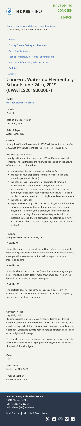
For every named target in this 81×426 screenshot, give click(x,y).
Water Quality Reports (19, 50)
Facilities (12, 68)
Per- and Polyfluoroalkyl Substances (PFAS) (29, 62)
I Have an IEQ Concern (62, 8)
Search (67, 17)
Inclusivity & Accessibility (34, 413)
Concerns (20, 25)
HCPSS (23, 11)
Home (9, 25)
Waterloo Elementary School (42, 25)
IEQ (38, 11)
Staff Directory (13, 413)
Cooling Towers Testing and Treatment (28, 45)
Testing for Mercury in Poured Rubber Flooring (31, 56)
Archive (12, 73)
